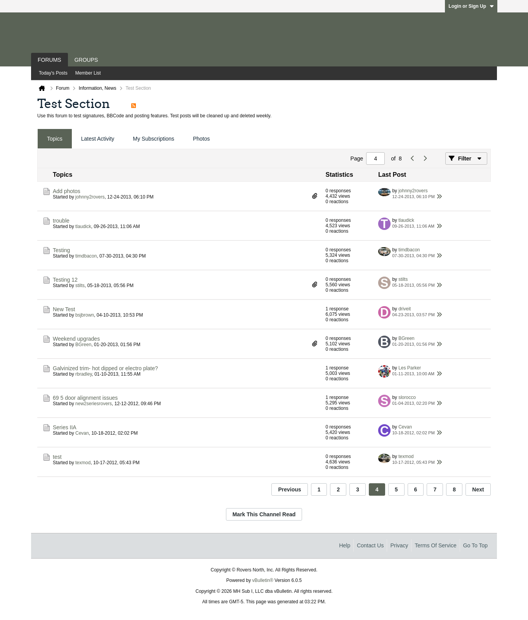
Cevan (82, 433)
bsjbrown (84, 315)
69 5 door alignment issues (85, 398)
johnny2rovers (89, 197)
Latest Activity (98, 139)
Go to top (475, 545)
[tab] (55, 139)
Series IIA (64, 427)
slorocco (407, 397)
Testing (61, 250)
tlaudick (83, 226)
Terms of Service (435, 545)
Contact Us (370, 545)
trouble (61, 221)
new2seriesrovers (93, 403)
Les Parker (409, 368)
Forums (49, 60)
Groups (86, 60)
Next (478, 489)
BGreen (83, 344)
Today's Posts (53, 73)
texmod (82, 462)
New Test (64, 309)
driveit (404, 309)
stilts (80, 285)
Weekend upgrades (76, 339)
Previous (289, 489)
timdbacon (86, 256)
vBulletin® (262, 580)
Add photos (66, 191)
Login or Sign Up (471, 6)
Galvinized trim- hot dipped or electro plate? (105, 368)
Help (344, 545)
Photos (201, 139)
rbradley (83, 374)
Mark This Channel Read (264, 514)
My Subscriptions (153, 139)
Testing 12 (65, 280)
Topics (55, 139)
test (57, 457)
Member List (88, 73)
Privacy (399, 545)
